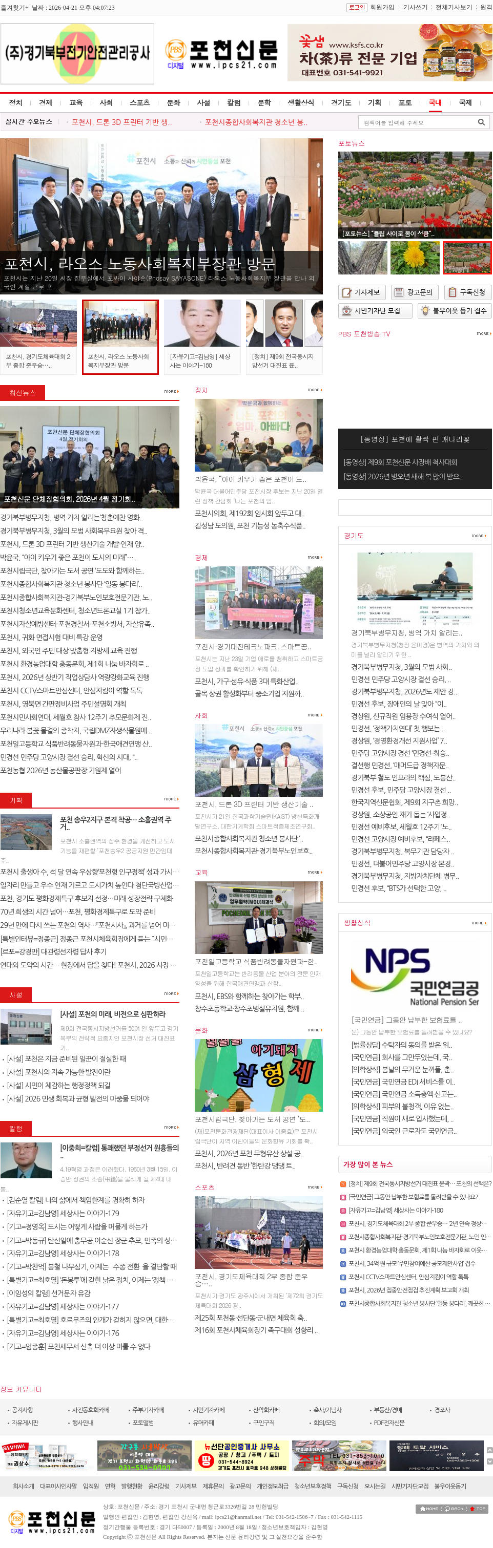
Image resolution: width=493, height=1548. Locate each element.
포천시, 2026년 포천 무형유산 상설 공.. (249, 1153)
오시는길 (374, 1486)
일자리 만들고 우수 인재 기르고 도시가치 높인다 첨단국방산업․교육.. (95, 885)
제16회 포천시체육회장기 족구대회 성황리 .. (256, 1330)
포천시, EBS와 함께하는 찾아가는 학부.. (249, 996)
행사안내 (82, 1423)
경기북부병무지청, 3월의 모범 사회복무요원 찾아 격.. (73, 531)
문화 (173, 102)
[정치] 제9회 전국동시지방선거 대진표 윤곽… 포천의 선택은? (419, 1184)
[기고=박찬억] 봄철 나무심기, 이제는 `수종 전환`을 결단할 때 (89, 1266)
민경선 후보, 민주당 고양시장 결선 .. (401, 790)
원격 (486, 7)
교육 (76, 102)
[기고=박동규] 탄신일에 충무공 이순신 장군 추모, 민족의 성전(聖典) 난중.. (107, 1240)
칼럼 (233, 102)
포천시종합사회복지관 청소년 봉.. (256, 122)
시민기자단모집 (410, 1486)
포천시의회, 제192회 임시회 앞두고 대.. (249, 513)
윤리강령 (158, 1486)
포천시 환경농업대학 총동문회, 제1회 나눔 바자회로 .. (74, 664)
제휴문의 (212, 1486)
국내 (435, 102)
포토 (405, 102)
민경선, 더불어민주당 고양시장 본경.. (402, 863)
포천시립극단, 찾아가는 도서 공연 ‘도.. (252, 1119)
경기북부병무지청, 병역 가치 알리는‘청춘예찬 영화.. (71, 517)
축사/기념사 (328, 1410)
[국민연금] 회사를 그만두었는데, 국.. (401, 1057)
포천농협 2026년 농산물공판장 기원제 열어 (60, 770)
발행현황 (131, 1486)
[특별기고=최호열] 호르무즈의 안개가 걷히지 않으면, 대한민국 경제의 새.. (107, 1320)
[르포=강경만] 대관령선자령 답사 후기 (53, 952)
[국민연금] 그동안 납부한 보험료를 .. (406, 1019)
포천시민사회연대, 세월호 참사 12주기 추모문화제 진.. (75, 717)
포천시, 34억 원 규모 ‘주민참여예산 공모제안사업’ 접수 (412, 1264)
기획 (374, 102)
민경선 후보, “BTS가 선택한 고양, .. (398, 888)
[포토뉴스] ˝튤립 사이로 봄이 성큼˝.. (388, 233)
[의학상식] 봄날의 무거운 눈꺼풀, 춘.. (402, 1069)
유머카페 (203, 1423)
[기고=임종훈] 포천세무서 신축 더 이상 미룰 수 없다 (76, 1346)
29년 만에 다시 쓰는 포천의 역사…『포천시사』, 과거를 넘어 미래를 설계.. (99, 925)
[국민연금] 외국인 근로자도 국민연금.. (404, 1131)
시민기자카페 (208, 1410)
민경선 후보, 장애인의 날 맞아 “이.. (398, 704)
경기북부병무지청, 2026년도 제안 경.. (404, 691)
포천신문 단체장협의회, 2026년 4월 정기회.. (69, 499)
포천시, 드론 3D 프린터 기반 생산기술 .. (254, 804)
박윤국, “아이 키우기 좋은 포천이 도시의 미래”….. (68, 557)
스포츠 (140, 102)
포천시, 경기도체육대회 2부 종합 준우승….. (38, 360)
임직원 (91, 1486)
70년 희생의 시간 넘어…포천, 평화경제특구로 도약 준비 (77, 912)
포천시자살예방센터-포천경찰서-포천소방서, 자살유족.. (77, 624)
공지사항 (22, 1410)
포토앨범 (143, 1423)
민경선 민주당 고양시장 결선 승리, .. (401, 679)
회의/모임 (325, 1423)
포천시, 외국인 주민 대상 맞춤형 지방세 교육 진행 (68, 650)
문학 (264, 102)
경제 (45, 102)
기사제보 (185, 1486)
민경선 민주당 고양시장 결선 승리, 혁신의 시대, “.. (68, 757)
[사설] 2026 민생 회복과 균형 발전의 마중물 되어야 (76, 1098)
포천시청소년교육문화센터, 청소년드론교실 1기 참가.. (75, 610)
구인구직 (263, 1423)
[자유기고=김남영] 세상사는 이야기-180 (200, 360)
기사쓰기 (415, 7)
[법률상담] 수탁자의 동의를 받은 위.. (401, 1045)
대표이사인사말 (58, 1486)
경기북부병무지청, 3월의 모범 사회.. (401, 667)
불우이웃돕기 (450, 1486)
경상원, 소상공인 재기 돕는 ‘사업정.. (400, 814)
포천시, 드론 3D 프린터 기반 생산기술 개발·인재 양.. (72, 544)
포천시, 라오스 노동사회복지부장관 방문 (139, 263)
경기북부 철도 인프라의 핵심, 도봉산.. (403, 777)
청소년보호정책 (312, 1486)
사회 (106, 102)
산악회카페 (266, 1410)
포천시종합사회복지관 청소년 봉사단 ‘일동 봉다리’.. (71, 584)
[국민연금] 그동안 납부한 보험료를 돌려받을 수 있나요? (413, 1197)
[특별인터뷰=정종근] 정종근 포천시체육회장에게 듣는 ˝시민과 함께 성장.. (102, 939)
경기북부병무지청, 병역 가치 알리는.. (406, 632)
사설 (203, 102)
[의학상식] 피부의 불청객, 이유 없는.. (402, 1106)
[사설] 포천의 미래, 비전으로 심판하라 (113, 1014)
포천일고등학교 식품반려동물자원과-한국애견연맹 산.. (76, 744)
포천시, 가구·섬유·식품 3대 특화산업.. (246, 681)
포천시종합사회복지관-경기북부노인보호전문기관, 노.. (76, 597)
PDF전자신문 (389, 1423)
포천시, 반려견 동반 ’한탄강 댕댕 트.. (245, 1166)
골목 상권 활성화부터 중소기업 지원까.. (249, 693)
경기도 (341, 102)
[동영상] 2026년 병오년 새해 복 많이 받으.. (402, 476)
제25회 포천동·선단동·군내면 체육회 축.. (251, 1318)
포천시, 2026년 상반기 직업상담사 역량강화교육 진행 (74, 677)
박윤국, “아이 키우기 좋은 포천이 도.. (250, 479)
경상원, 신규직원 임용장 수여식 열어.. (403, 716)
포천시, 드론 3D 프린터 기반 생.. (122, 122)
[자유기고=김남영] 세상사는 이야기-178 (61, 1253)
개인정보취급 (273, 1486)
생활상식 (300, 102)
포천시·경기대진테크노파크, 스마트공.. (253, 646)
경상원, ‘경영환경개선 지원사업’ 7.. (399, 741)
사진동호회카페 (90, 1410)
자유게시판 (25, 1423)
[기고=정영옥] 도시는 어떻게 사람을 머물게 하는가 (75, 1227)
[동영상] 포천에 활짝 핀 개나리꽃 (415, 439)
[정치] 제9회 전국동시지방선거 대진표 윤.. (283, 360)
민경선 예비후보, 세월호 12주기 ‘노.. (401, 827)
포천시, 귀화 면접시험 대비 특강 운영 (51, 637)
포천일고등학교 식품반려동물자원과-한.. (256, 961)
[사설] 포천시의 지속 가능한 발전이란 (56, 1072)
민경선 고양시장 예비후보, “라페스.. (400, 839)
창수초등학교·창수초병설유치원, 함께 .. (249, 1008)
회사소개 (23, 1486)
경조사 (442, 1410)
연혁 (110, 1486)
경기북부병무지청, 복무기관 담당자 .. (402, 851)
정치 (15, 102)
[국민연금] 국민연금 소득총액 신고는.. (404, 1094)
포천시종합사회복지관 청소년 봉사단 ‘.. (249, 838)
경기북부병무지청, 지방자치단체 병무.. (405, 876)
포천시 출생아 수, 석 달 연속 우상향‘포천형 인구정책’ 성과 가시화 (89, 872)
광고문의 (240, 1486)
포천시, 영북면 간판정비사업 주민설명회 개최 (63, 704)
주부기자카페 (149, 1410)
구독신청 (347, 1486)
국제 (465, 102)
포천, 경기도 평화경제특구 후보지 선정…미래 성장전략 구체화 (86, 898)
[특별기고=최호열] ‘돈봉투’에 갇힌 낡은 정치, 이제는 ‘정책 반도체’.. (96, 1280)
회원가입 (382, 7)
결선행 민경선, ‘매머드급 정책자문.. (399, 765)
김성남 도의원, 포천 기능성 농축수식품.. (250, 525)
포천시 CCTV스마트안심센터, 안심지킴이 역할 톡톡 (71, 690)
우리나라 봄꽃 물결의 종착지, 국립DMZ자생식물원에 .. (76, 730)
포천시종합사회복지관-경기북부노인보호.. (253, 851)
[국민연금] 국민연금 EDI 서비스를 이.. (403, 1082)
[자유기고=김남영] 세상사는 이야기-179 (61, 1213)
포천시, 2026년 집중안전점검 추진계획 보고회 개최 (408, 1290)
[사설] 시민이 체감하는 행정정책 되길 (56, 1085)
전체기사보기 (454, 7)
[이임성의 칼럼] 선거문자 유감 (46, 1293)
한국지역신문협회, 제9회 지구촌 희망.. (404, 802)
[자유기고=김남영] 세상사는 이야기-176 (61, 1333)
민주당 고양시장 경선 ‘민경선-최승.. (400, 753)
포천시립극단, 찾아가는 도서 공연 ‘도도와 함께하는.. (72, 571)
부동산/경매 (388, 1410)
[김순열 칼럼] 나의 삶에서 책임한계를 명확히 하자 (74, 1200)
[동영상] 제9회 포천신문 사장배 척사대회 (400, 462)
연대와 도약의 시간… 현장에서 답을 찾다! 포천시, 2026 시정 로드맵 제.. (100, 965)
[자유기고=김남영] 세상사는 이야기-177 (61, 1306)
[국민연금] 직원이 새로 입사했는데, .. (402, 1118)
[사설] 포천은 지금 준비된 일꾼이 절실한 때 (64, 1059)
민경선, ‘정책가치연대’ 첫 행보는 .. (398, 728)
